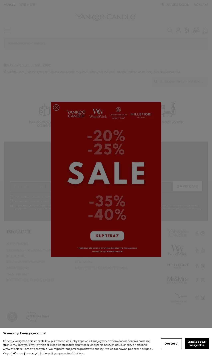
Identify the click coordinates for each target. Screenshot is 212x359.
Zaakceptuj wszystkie (197, 343)
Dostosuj (171, 343)
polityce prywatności (61, 353)
